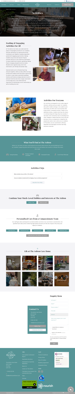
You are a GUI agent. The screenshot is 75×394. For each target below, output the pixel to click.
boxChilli (67, 392)
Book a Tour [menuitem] (68, 4)
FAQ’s (23, 375)
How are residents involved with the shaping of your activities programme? (38, 178)
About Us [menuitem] (49, 4)
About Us (24, 366)
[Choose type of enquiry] (59, 314)
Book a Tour (31, 202)
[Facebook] (39, 372)
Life (10, 9)
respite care (45, 30)
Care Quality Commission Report (28, 355)
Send (54, 343)
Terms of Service (63, 338)
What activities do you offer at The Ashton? (38, 174)
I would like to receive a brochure (58, 328)
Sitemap (24, 378)
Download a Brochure (37, 330)
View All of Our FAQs (37, 182)
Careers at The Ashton (27, 368)
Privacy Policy (55, 338)
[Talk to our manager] (70, 389)
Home (7, 9)
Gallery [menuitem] (18, 4)
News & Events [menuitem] (26, 4)
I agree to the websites (58, 333)
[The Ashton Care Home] (37, 5)
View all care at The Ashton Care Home (37, 235)
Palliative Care (63, 230)
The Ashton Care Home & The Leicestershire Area (29, 372)
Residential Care (25, 230)
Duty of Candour (42, 360)
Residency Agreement (43, 362)
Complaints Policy (42, 365)
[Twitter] (42, 372)
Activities (14, 9)
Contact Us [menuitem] (57, 4)
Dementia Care (37, 230)
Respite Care (50, 230)
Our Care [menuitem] (12, 4)
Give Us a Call (43, 202)
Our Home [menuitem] (4, 4)
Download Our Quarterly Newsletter (28, 362)
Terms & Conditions (43, 354)
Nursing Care (12, 230)
